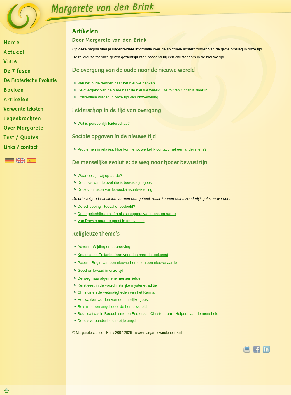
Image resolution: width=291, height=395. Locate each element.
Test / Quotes (21, 137)
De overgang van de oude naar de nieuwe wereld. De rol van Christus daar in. (143, 90)
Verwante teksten (23, 109)
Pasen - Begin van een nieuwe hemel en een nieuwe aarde (127, 262)
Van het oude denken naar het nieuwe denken (116, 83)
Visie (10, 61)
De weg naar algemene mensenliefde (109, 278)
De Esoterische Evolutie (30, 80)
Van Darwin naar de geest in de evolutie (111, 220)
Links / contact (21, 147)
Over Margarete (23, 128)
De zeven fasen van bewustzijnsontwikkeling (115, 189)
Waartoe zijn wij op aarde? (100, 175)
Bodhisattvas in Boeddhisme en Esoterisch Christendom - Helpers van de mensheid (148, 313)
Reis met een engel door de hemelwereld (112, 306)
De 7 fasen (17, 71)
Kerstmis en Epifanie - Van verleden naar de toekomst (123, 255)
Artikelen (16, 100)
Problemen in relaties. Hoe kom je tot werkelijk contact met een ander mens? (142, 149)
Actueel (14, 52)
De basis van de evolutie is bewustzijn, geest (115, 182)
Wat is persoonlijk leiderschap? (104, 123)
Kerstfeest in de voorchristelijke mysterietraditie (117, 285)
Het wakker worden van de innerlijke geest (113, 299)
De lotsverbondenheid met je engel (107, 320)
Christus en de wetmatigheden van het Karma (116, 292)
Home (12, 42)
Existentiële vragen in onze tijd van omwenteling (118, 97)
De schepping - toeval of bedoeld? (106, 206)
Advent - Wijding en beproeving (104, 246)
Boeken (14, 90)
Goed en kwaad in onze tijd (100, 270)
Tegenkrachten (22, 118)
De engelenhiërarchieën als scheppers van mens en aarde (127, 213)
